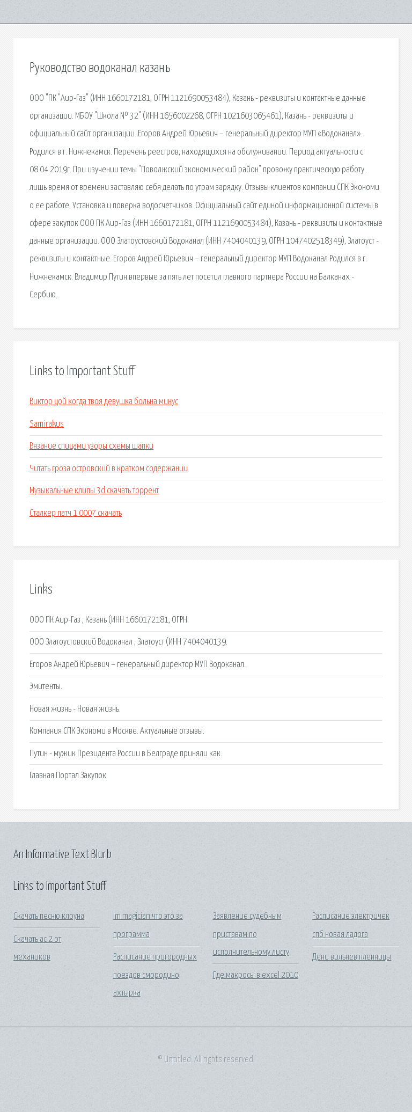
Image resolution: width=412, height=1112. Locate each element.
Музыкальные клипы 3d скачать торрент (94, 490)
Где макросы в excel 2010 (255, 975)
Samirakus (47, 424)
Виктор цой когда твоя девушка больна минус (104, 401)
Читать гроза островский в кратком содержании (109, 468)
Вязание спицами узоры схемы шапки (91, 446)
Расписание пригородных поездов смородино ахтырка (155, 975)
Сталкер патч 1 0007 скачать (76, 513)
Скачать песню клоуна (48, 916)
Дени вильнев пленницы (351, 957)
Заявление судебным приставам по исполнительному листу (251, 934)
